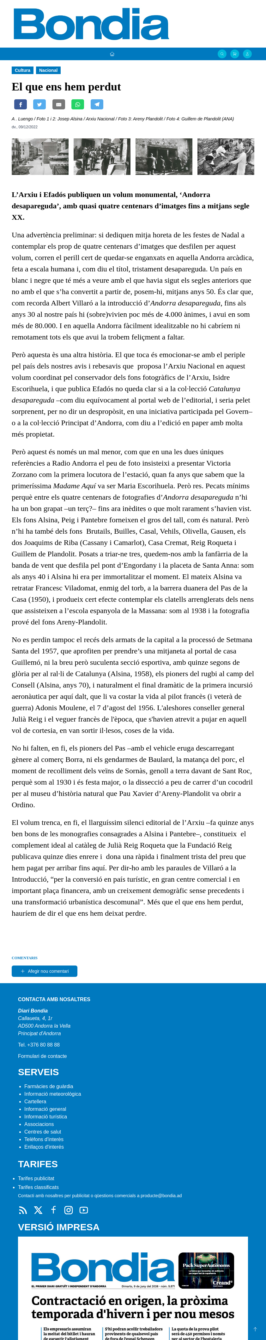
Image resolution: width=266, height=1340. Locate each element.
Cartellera (35, 1101)
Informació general (45, 1109)
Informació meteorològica (52, 1094)
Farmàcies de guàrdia (48, 1086)
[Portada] (112, 54)
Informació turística (45, 1116)
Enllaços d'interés (44, 1147)
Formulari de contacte (42, 1056)
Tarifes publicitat (36, 1178)
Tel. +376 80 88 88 (39, 1044)
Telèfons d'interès (43, 1139)
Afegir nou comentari (44, 971)
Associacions (39, 1124)
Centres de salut (42, 1131)
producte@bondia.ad (161, 1195)
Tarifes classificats (38, 1187)
